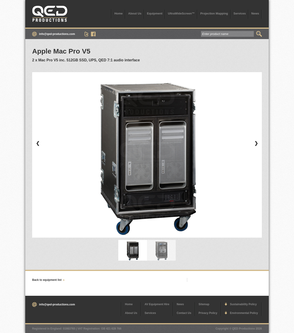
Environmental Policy (244, 313)
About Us (134, 13)
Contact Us (184, 313)
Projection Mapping (214, 13)
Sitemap (204, 304)
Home (118, 13)
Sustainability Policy (243, 304)
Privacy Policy (208, 313)
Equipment (154, 13)
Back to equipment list (47, 280)
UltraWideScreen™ (181, 13)
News (255, 13)
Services (240, 13)
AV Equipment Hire (156, 304)
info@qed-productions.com (57, 34)
